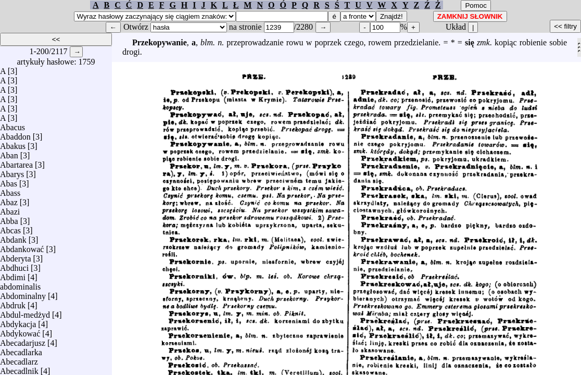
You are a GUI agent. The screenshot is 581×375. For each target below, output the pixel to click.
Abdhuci (14, 265)
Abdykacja (18, 321)
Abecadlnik (19, 368)
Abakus (13, 143)
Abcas (10, 227)
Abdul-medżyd (25, 312)
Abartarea (16, 162)
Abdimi (13, 274)
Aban (9, 152)
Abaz (9, 199)
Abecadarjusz (22, 340)
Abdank (13, 237)
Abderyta (15, 256)
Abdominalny (23, 293)
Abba (9, 218)
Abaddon (15, 134)
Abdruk (13, 302)
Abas (8, 181)
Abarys (12, 171)
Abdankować (22, 246)
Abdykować (20, 331)
